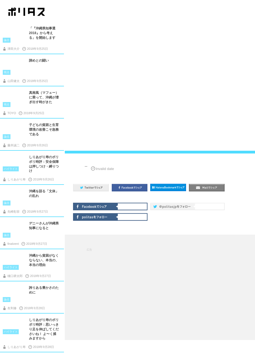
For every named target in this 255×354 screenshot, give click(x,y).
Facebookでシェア (96, 206)
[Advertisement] (160, 286)
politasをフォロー (96, 216)
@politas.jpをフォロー (173, 206)
